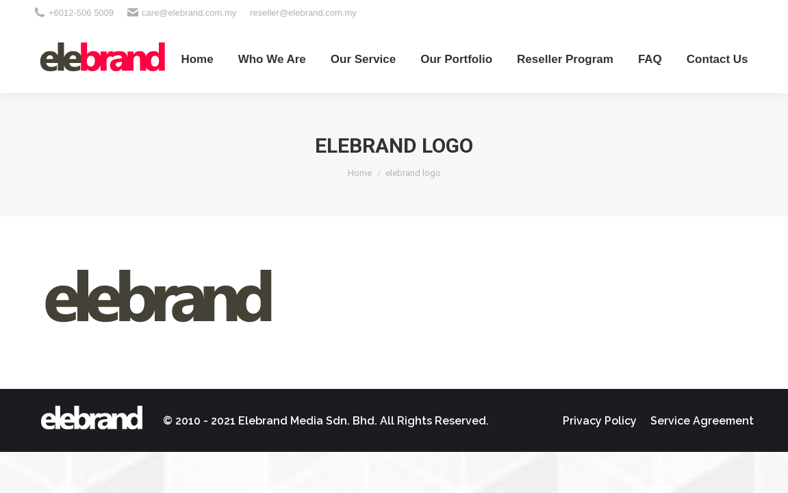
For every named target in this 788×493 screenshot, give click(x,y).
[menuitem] (197, 59)
